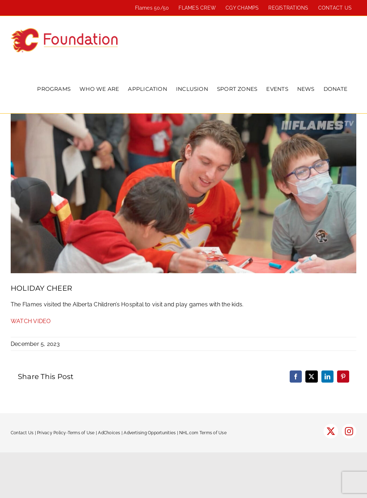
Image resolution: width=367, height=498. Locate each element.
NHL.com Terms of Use (203, 432)
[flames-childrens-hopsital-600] (183, 193)
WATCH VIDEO (31, 321)
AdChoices (109, 432)
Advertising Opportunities (150, 432)
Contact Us (22, 432)
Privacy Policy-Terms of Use (65, 432)
